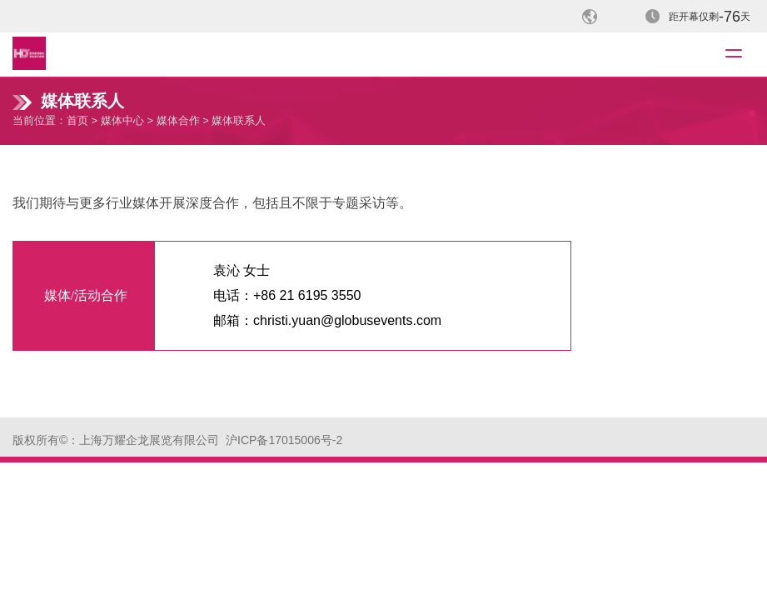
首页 (77, 120)
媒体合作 (178, 120)
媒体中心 (122, 120)
